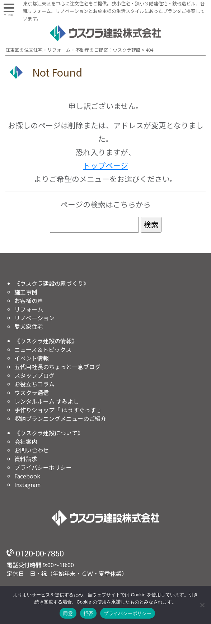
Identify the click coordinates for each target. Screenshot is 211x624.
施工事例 (25, 292)
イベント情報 (31, 358)
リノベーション (34, 317)
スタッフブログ (34, 375)
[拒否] (202, 605)
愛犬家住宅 (28, 326)
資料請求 (25, 458)
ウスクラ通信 (31, 392)
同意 (68, 613)
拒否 (88, 613)
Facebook (27, 476)
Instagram (27, 484)
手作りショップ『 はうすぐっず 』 (58, 409)
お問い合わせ (31, 450)
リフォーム (28, 309)
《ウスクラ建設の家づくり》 (51, 283)
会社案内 (25, 441)
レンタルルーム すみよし (46, 401)
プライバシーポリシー (43, 467)
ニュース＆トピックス (42, 349)
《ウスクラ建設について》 (48, 432)
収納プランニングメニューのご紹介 (60, 418)
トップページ (105, 165)
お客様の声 (28, 300)
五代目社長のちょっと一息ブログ (57, 366)
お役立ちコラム (34, 384)
